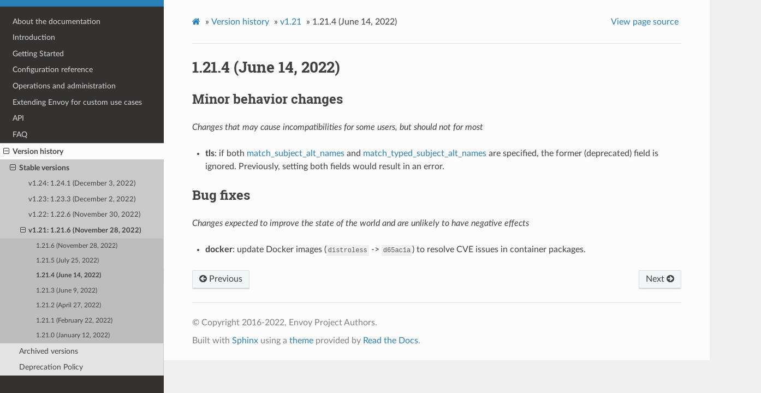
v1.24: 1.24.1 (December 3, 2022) (81, 183)
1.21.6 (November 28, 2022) (76, 246)
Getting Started (38, 54)
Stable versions (39, 168)
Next (660, 279)
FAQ (20, 134)
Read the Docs (390, 340)
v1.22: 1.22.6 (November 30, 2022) (84, 214)
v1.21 (290, 21)
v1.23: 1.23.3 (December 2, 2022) (81, 199)
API (18, 118)
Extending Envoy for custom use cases (77, 102)
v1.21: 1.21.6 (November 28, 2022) (81, 231)
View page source (645, 21)
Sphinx (245, 340)
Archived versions (48, 351)
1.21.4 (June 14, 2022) (68, 275)
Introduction (34, 37)
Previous (220, 279)
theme (301, 340)
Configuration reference (53, 70)
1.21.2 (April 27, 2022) (68, 305)
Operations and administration (64, 86)
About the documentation (56, 21)
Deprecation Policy (51, 367)
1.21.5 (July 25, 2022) (67, 261)
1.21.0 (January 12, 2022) (73, 335)
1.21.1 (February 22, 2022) (74, 321)
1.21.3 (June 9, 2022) (66, 291)
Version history (33, 152)
